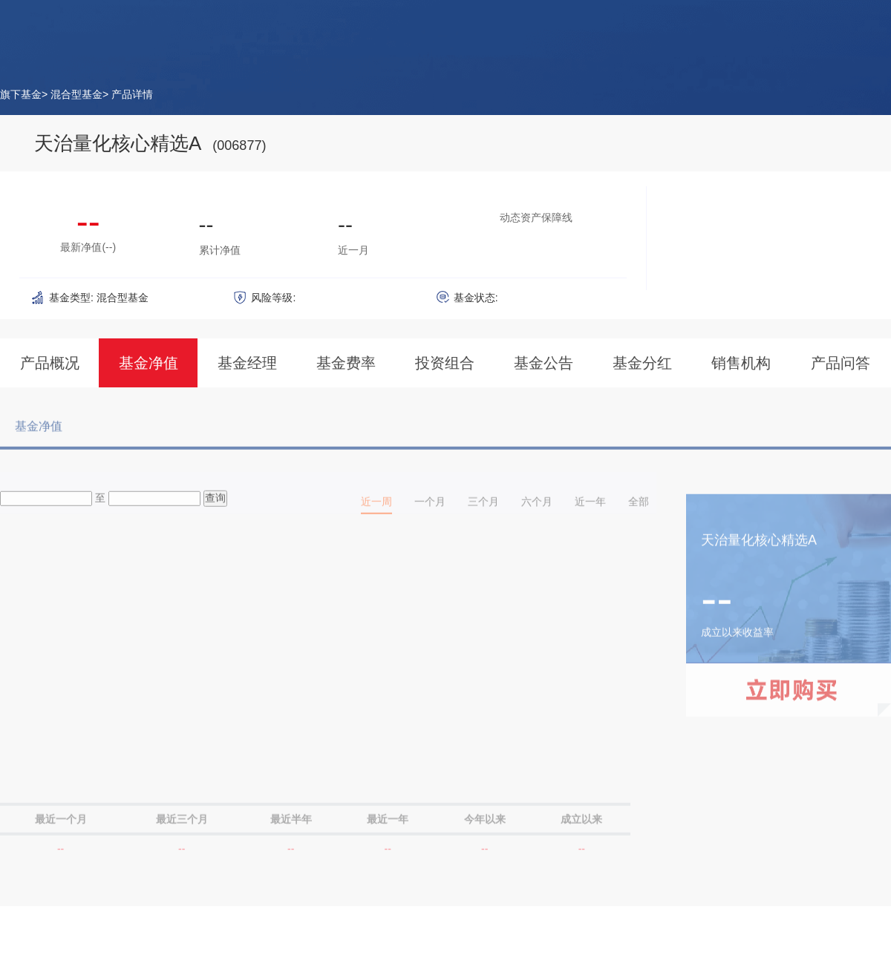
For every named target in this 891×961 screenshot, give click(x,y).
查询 (215, 504)
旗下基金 (21, 94)
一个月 (430, 508)
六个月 (536, 508)
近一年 (590, 508)
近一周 (376, 508)
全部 (638, 508)
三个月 (483, 508)
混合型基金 (76, 94)
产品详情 (132, 94)
